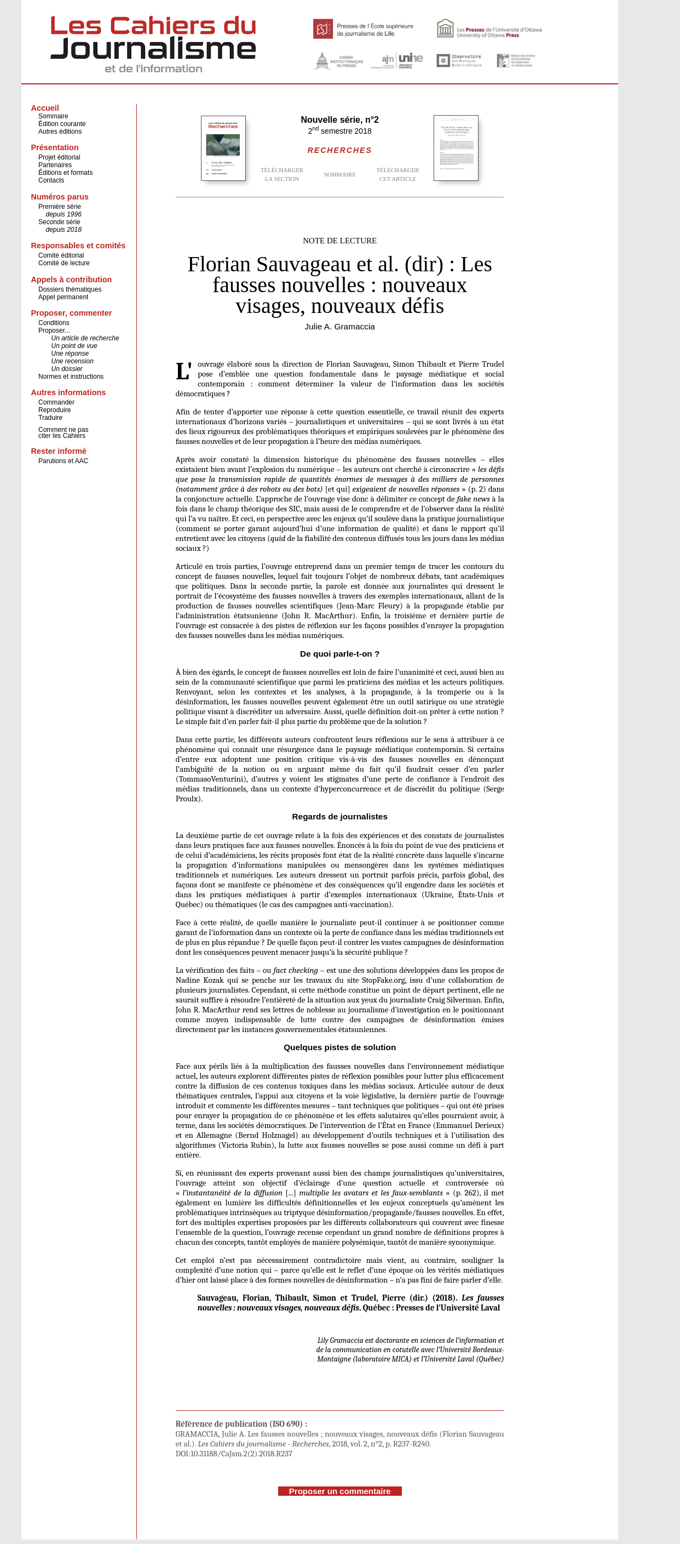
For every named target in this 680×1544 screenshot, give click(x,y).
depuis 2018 (64, 229)
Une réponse (70, 353)
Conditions (54, 323)
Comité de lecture (64, 263)
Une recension (72, 361)
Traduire (50, 417)
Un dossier (67, 369)
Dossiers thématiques (69, 289)
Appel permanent (63, 297)
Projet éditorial (59, 157)
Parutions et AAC (63, 461)
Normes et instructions (70, 376)
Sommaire (53, 116)
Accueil (45, 108)
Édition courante (62, 124)
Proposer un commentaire (340, 1491)
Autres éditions (60, 131)
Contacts (51, 180)
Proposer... (54, 330)
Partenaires (55, 165)
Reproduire (54, 410)
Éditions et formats (65, 172)
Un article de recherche (85, 338)
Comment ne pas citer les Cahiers (63, 433)
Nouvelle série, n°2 (340, 119)
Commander (56, 402)
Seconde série (59, 222)
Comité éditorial (61, 255)
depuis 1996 (64, 214)
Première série (59, 206)
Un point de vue (74, 346)
